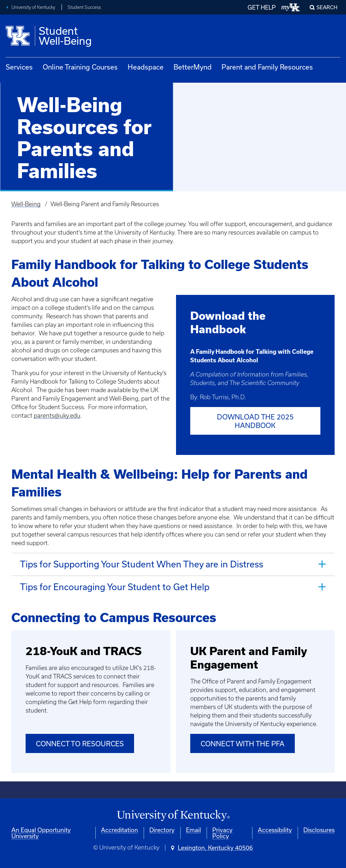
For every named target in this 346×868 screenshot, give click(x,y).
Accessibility (275, 829)
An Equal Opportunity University (41, 832)
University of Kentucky (33, 7)
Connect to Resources (80, 743)
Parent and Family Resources (267, 67)
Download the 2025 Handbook (255, 421)
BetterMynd (193, 67)
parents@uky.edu (57, 415)
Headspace (146, 67)
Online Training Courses (80, 67)
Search (326, 7)
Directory (162, 829)
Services (19, 67)
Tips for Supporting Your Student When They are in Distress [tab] (141, 564)
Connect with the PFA (242, 743)
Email (193, 829)
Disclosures (319, 829)
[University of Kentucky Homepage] (173, 815)
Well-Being (26, 204)
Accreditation (119, 829)
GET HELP (261, 7)
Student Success (84, 7)
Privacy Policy (222, 832)
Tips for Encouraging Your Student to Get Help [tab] (114, 586)
